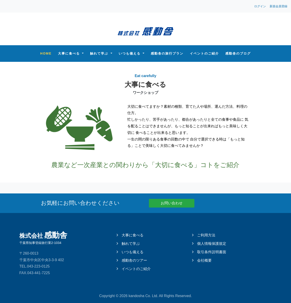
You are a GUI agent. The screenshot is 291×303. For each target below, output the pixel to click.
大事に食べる (130, 235)
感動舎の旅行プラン (167, 53)
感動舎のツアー (132, 260)
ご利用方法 (203, 235)
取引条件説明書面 (209, 252)
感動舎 (59, 237)
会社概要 (202, 260)
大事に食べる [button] (69, 53)
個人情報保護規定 (209, 243)
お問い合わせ (172, 203)
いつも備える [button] (130, 53)
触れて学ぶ (128, 243)
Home (46, 53)
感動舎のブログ (238, 53)
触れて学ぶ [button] (100, 53)
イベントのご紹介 (204, 53)
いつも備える (130, 252)
